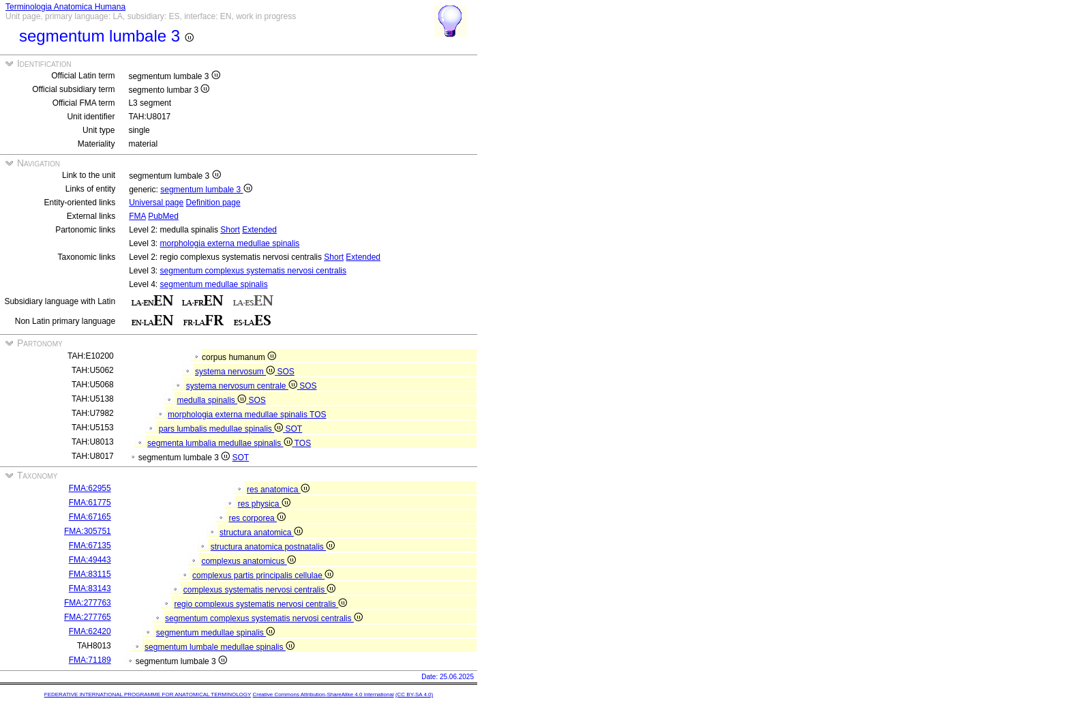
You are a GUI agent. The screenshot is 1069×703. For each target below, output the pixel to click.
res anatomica (278, 489)
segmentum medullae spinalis (214, 284)
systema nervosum (236, 371)
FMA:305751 (87, 531)
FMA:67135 (90, 545)
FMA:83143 (90, 588)
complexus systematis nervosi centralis (259, 590)
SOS (286, 371)
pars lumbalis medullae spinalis (222, 429)
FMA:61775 (90, 502)
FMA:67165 (90, 517)
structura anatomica (261, 532)
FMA (137, 216)
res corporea (257, 518)
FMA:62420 (90, 631)
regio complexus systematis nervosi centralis (260, 604)
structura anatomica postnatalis (273, 547)
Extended (259, 230)
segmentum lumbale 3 (206, 189)
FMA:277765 (87, 617)
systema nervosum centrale (242, 386)
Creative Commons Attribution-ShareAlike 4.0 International (322, 694)
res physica (264, 504)
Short (230, 230)
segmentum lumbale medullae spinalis (220, 647)
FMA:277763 (87, 603)
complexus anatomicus (248, 561)
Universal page (156, 202)
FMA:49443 (90, 560)
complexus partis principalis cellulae (262, 575)
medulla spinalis (212, 400)
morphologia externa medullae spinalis (230, 243)
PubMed (163, 216)
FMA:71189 (90, 660)
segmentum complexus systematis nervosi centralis (253, 270)
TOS (318, 414)
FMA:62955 (90, 488)
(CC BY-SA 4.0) (414, 694)
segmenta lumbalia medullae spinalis (221, 443)
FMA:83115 (90, 574)
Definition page (213, 202)
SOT (294, 429)
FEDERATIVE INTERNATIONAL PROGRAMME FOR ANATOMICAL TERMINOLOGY (147, 694)
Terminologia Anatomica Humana (65, 7)
